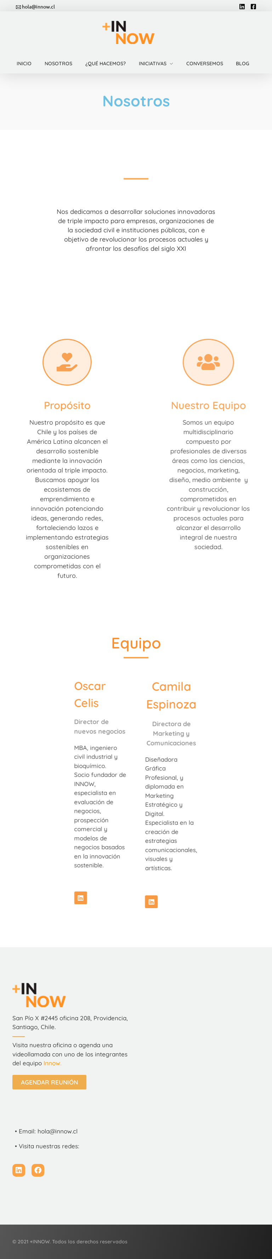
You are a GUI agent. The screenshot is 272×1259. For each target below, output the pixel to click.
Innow (52, 1063)
